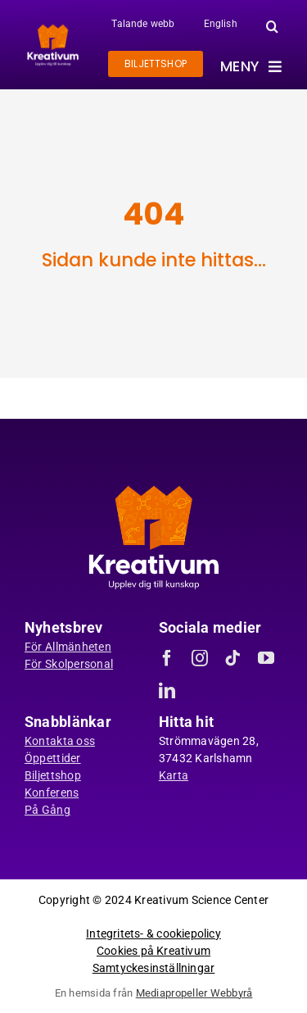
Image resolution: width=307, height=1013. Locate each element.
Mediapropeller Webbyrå (194, 993)
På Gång (47, 809)
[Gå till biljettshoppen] (155, 64)
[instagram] (200, 658)
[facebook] (167, 658)
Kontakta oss (60, 740)
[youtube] (266, 658)
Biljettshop (53, 775)
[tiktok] (232, 658)
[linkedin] (167, 691)
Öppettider (53, 758)
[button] (272, 26)
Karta (173, 775)
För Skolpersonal (69, 663)
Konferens (52, 792)
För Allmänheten (68, 646)
